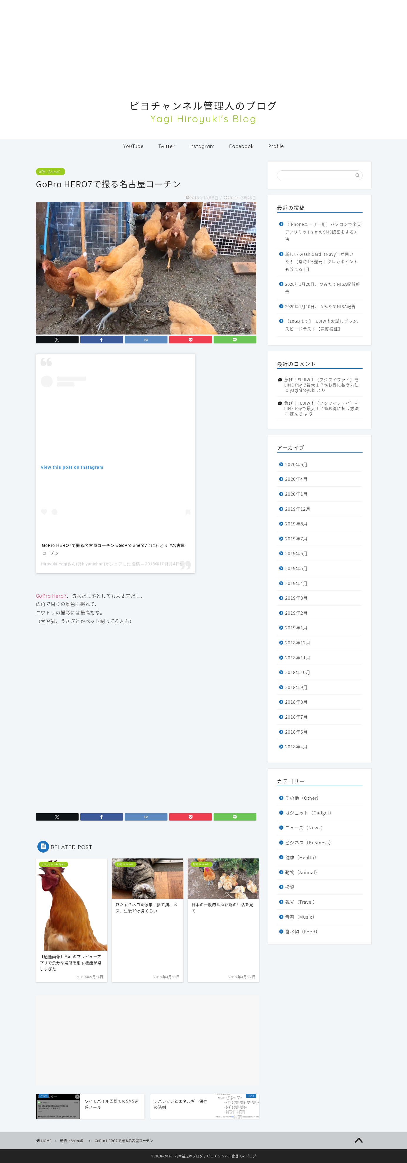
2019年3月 (296, 597)
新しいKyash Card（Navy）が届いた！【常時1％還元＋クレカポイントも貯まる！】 (321, 261)
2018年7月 (296, 716)
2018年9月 (296, 687)
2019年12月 (297, 508)
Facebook (241, 146)
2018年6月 (296, 731)
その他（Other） (303, 797)
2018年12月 (297, 642)
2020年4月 (296, 478)
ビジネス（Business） (309, 842)
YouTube (133, 146)
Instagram (202, 146)
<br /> (53, 660)
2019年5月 (296, 568)
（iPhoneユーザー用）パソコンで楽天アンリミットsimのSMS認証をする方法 (323, 231)
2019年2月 (296, 612)
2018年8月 (296, 701)
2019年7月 (296, 538)
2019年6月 (296, 553)
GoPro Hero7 (51, 595)
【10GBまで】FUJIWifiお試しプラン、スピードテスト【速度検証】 (323, 325)
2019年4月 (296, 583)
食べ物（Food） (302, 931)
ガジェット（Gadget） (309, 812)
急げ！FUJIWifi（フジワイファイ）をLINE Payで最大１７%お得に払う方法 (321, 382)
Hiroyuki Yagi (54, 564)
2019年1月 (296, 627)
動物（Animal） (50, 171)
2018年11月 (297, 657)
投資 (290, 886)
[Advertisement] (203, 41)
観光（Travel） (301, 901)
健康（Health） (302, 857)
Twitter (166, 146)
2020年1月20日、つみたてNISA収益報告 (322, 288)
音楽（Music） (301, 916)
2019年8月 (296, 523)
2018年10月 (297, 672)
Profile (276, 146)
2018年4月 (296, 746)
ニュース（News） (305, 827)
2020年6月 (296, 464)
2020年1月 (296, 493)
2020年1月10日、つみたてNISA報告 (320, 306)
